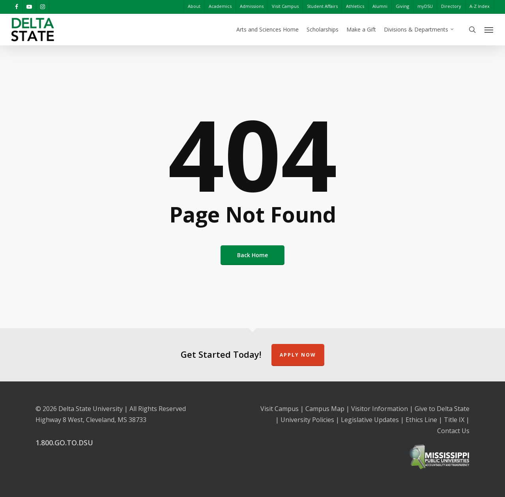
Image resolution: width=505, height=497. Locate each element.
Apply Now (298, 354)
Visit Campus (279, 408)
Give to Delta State (442, 408)
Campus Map (324, 408)
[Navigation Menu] (489, 30)
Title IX (454, 419)
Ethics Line (421, 419)
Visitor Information (379, 408)
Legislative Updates (370, 419)
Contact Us (453, 430)
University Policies (307, 419)
